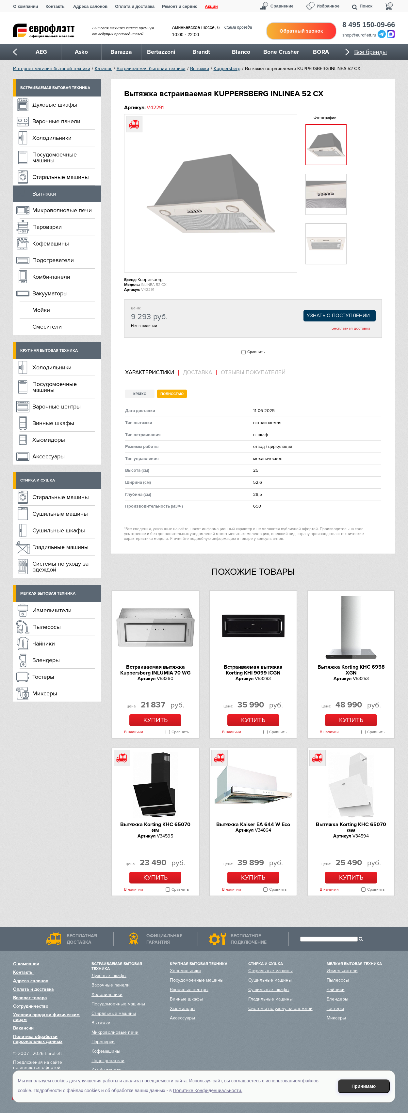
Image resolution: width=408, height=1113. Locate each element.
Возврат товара (30, 998)
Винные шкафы (53, 423)
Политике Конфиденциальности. (207, 1090)
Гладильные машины (60, 547)
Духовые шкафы (54, 104)
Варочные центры (56, 406)
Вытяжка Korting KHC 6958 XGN (351, 670)
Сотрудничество (30, 1006)
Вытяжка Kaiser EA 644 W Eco (253, 824)
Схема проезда (238, 27)
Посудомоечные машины (54, 157)
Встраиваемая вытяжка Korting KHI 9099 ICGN (253, 670)
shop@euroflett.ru (359, 35)
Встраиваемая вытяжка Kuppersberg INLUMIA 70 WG (155, 670)
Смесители (47, 326)
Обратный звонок (301, 31)
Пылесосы (46, 627)
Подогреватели (53, 260)
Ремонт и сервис (179, 6)
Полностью (172, 394)
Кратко (139, 394)
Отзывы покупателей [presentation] (253, 372)
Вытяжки (199, 68)
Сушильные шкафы (58, 530)
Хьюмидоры (48, 439)
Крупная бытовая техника (49, 350)
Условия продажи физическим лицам (46, 1017)
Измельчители (52, 610)
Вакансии (23, 1028)
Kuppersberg (227, 68)
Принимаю (363, 1086)
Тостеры (43, 676)
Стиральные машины (60, 177)
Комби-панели (51, 276)
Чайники (43, 643)
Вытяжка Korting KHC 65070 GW (351, 827)
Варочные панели (56, 121)
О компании (25, 6)
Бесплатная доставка (351, 328)
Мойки (41, 310)
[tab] (152, 373)
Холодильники (52, 137)
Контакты (56, 6)
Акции (211, 6)
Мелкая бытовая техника (47, 593)
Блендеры (46, 660)
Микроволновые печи (62, 210)
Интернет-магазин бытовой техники (51, 68)
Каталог (103, 68)
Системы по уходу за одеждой (60, 566)
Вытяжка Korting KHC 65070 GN (155, 827)
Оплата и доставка (135, 6)
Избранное (328, 6)
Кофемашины (50, 243)
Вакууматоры (50, 293)
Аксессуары (48, 456)
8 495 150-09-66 (368, 24)
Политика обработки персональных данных (37, 1039)
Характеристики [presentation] (149, 372)
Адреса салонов (90, 6)
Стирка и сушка (37, 480)
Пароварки (47, 226)
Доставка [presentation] (197, 372)
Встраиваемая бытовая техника (151, 68)
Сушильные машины (60, 513)
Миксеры (44, 693)
